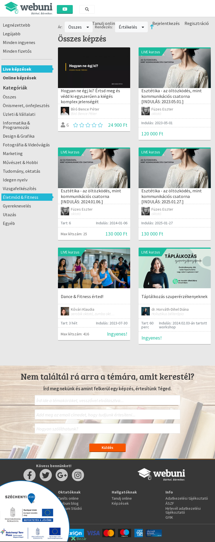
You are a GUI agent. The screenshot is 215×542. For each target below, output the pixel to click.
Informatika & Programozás (16, 125)
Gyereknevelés (17, 206)
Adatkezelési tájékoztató (186, 498)
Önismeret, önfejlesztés (26, 105)
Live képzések (17, 69)
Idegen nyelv (15, 180)
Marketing (13, 153)
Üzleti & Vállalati (19, 114)
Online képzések (19, 77)
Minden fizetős (17, 51)
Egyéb (9, 223)
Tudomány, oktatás (21, 171)
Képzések (120, 503)
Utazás (9, 214)
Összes (9, 97)
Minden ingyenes (19, 42)
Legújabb (11, 33)
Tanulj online (122, 498)
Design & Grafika (18, 136)
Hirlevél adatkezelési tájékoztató (183, 510)
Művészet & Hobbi (20, 162)
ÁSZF (169, 503)
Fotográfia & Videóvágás (26, 144)
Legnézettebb (16, 25)
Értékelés (131, 27)
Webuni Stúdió (70, 508)
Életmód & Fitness (20, 197)
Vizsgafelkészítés (19, 188)
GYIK (169, 517)
